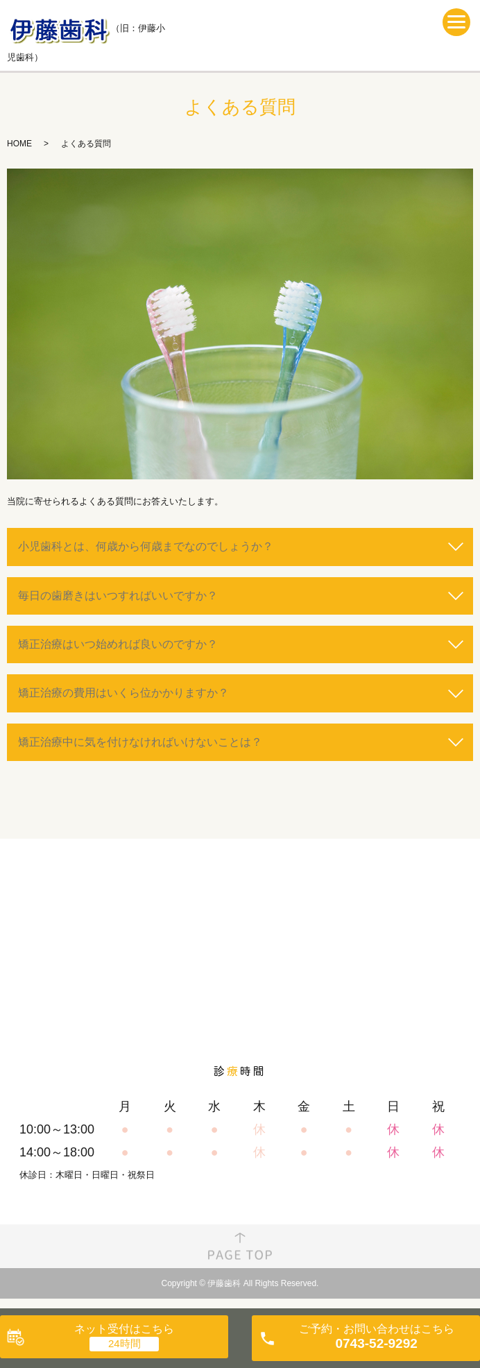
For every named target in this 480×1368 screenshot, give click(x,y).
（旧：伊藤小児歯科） (86, 34)
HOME (19, 143)
